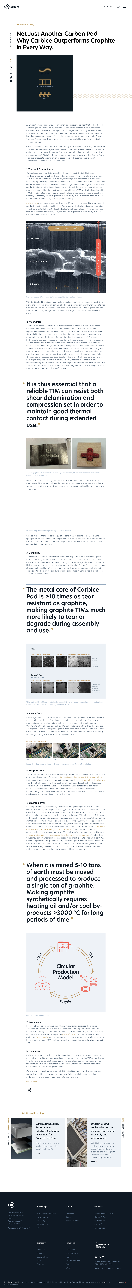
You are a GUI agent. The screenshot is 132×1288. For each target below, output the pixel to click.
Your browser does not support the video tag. (62, 510)
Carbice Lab (99, 1231)
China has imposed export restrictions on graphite (80, 777)
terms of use (101, 1282)
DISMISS (121, 1282)
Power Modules (72, 1224)
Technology (42, 1210)
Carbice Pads (32, 203)
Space (68, 1220)
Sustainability (42, 1260)
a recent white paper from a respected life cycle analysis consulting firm (57, 835)
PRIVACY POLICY (114, 1271)
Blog (32, 24)
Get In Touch (31, 1082)
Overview (70, 1216)
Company (41, 1246)
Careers (40, 1256)
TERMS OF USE (100, 1271)
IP (38, 1231)
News (68, 1260)
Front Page (70, 1253)
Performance (42, 1227)
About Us (41, 1253)
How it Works (43, 1220)
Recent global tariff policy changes (89, 780)
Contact (40, 1267)
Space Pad (99, 1224)
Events (68, 1271)
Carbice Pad (100, 1220)
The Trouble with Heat (46, 1216)
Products (98, 1210)
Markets (69, 1210)
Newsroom (23, 24)
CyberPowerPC (42, 1037)
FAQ (39, 1264)
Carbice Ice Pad (69, 1034)
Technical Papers (73, 1264)
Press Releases (72, 1256)
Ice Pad (98, 1227)
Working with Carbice (103, 1216)
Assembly (41, 1224)
